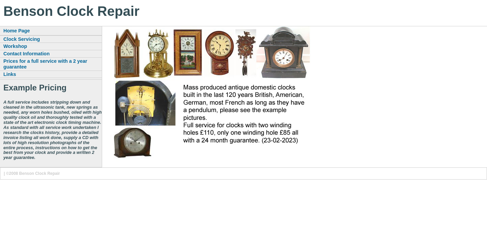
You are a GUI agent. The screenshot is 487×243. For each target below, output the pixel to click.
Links (9, 74)
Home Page (16, 30)
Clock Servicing (21, 39)
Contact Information (26, 53)
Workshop (15, 46)
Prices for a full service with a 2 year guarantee (45, 64)
